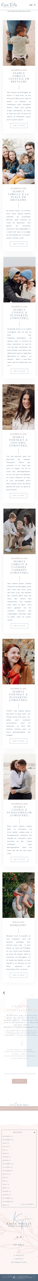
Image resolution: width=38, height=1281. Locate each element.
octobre (8, 1172)
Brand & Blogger (25, 1277)
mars (6, 1158)
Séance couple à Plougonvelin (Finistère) (13, 811)
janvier (7, 1165)
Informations (19, 1267)
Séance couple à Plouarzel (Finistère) (13, 314)
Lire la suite (19, 125)
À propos (19, 1260)
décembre (8, 1141)
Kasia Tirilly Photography (18, 1276)
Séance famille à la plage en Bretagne (24, 195)
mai (5, 1155)
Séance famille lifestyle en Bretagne (19, 77)
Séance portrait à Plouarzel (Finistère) (24, 696)
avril (6, 1189)
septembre (8, 1144)
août (6, 1148)
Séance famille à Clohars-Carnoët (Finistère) (13, 567)
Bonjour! (25, 925)
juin (6, 1182)
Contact (19, 1264)
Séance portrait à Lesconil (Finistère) (24, 441)
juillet (6, 1151)
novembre (8, 1168)
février (7, 1162)
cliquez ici (15, 1037)
